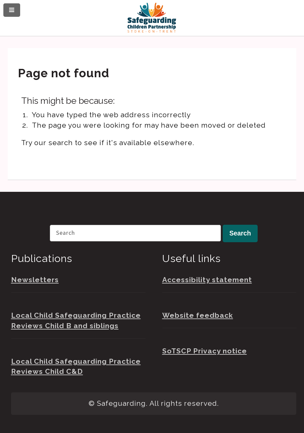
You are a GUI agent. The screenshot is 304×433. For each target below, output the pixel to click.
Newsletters (35, 279)
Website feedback (197, 315)
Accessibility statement (207, 279)
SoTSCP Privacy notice (204, 351)
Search (240, 233)
